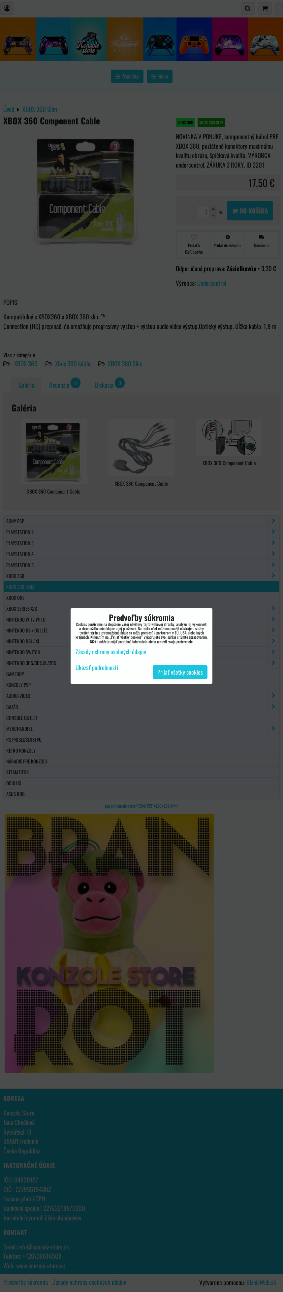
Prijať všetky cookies (180, 672)
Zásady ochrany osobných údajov (111, 651)
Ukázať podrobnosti (97, 667)
